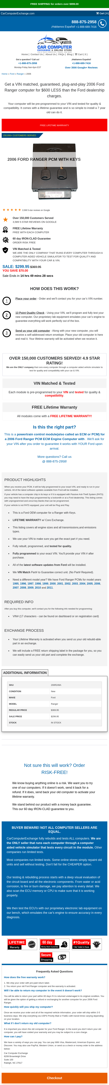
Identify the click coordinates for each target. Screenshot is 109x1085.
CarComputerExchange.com (17, 13)
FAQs (61, 54)
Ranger (20, 74)
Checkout (54, 1078)
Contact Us (36, 54)
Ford (12, 74)
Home (25, 54)
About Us (50, 54)
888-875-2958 (84, 21)
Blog (69, 54)
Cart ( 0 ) (102, 13)
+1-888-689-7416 (86, 26)
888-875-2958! (56, 461)
